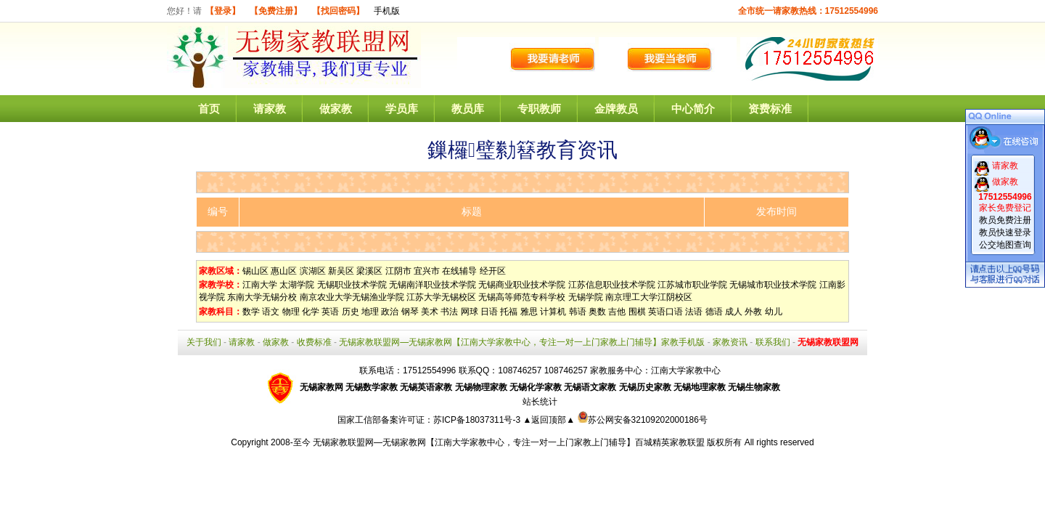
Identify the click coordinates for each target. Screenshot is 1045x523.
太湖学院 (296, 285)
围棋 (637, 312)
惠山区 (284, 271)
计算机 (553, 312)
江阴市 (398, 271)
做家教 (335, 108)
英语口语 (665, 312)
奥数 (597, 312)
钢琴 (410, 312)
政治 (389, 312)
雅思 (529, 312)
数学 (251, 312)
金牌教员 (616, 108)
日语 (489, 312)
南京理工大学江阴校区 (648, 297)
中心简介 (693, 108)
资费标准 (770, 108)
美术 (429, 312)
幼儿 (773, 312)
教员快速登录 (1005, 232)
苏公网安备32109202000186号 (643, 420)
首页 (209, 108)
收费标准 (314, 342)
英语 (330, 312)
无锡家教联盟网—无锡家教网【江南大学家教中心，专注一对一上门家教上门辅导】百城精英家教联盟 (509, 442)
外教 (753, 312)
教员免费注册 (1005, 220)
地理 (370, 312)
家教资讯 (730, 342)
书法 (449, 312)
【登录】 (222, 11)
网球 (469, 312)
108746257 (566, 370)
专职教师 (539, 108)
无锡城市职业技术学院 (772, 285)
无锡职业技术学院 (352, 285)
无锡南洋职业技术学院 (432, 285)
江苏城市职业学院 (692, 285)
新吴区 (341, 271)
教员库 (467, 108)
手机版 (387, 11)
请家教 (269, 108)
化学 (310, 312)
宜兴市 (427, 271)
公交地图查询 (1005, 245)
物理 (291, 312)
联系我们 (772, 342)
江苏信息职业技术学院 (611, 285)
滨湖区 (313, 271)
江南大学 (259, 285)
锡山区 (255, 271)
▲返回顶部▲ (548, 420)
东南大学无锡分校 (262, 297)
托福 (508, 312)
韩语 (577, 312)
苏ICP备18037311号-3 (477, 420)
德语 (714, 312)
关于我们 (204, 342)
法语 (693, 312)
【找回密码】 (338, 11)
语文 (270, 312)
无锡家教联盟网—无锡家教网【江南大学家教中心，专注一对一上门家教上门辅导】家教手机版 (522, 342)
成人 (733, 312)
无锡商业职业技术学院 (521, 285)
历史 (350, 312)
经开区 (493, 271)
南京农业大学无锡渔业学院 (352, 297)
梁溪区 (369, 271)
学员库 (401, 108)
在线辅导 (459, 271)
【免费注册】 (276, 11)
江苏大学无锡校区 (441, 297)
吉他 (617, 312)
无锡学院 (585, 297)
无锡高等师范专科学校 (521, 297)
